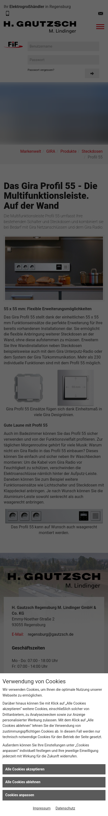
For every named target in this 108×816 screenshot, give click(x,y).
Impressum (41, 808)
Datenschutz (65, 808)
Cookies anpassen (19, 795)
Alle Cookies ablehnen (22, 782)
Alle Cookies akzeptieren (24, 769)
